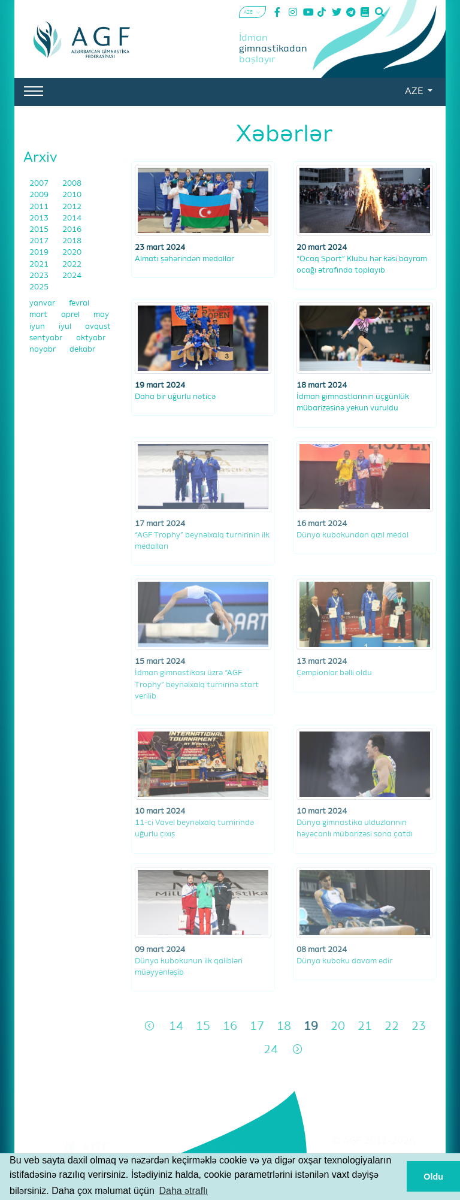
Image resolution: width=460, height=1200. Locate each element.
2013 (39, 218)
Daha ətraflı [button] (183, 1191)
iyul (66, 327)
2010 (71, 195)
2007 (39, 184)
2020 (71, 252)
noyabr (43, 349)
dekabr (82, 349)
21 (365, 1026)
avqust (98, 327)
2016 (71, 230)
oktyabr (90, 338)
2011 (39, 207)
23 (418, 1026)
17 (257, 1026)
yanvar (43, 303)
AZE (415, 91)
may (101, 315)
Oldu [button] (433, 1176)
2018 (71, 241)
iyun (38, 327)
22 (392, 1026)
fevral (79, 303)
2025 (39, 287)
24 (271, 1050)
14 (176, 1026)
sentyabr (46, 338)
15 (203, 1026)
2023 (39, 276)
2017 (39, 241)
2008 (71, 184)
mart (39, 315)
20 (338, 1026)
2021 (39, 264)
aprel (71, 315)
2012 (71, 207)
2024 (71, 276)
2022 (71, 264)
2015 (39, 230)
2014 (71, 218)
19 (311, 1026)
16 (230, 1026)
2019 (39, 252)
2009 (39, 195)
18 (284, 1026)
